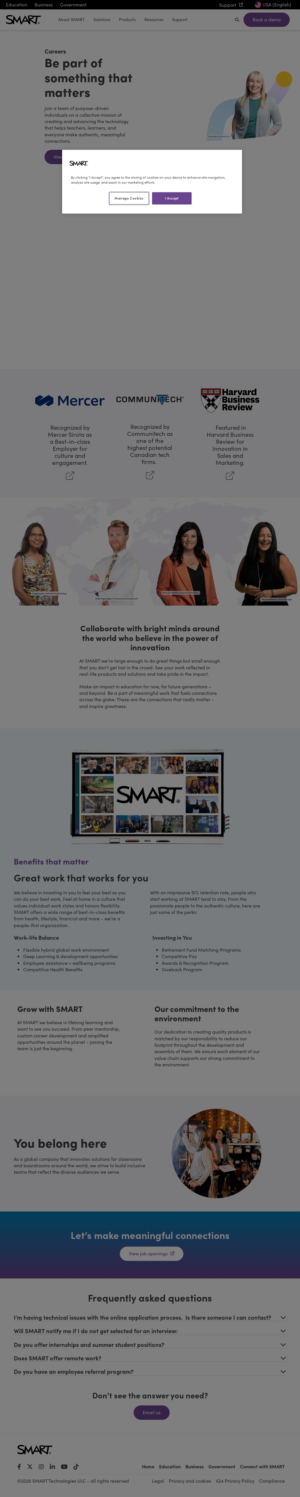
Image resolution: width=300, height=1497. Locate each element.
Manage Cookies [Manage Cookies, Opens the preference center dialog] (129, 198)
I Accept (172, 198)
